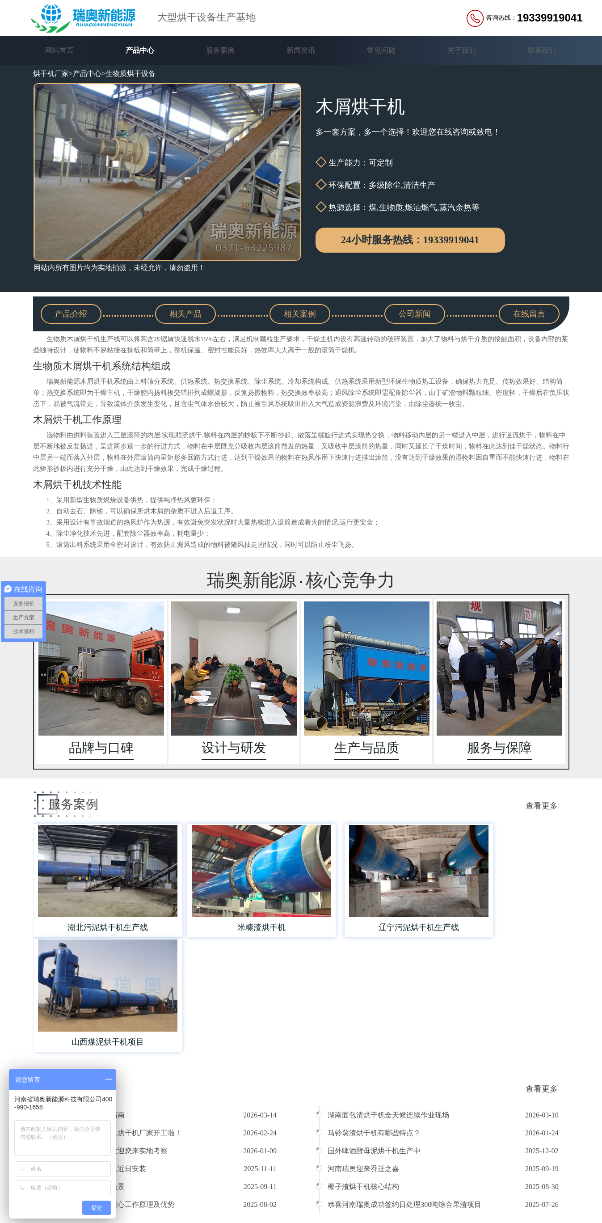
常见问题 (381, 50)
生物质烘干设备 (130, 73)
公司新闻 (415, 313)
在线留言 (529, 313)
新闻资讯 (300, 50)
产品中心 (140, 50)
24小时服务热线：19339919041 (410, 240)
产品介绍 (71, 313)
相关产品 (185, 313)
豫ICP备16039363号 (246, 1202)
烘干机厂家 (51, 73)
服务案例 (220, 50)
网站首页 (59, 50)
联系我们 (541, 50)
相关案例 (300, 313)
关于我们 (461, 50)
